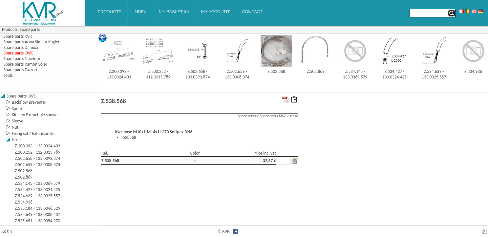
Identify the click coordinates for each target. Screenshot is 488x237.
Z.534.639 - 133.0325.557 (434, 74)
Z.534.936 (473, 71)
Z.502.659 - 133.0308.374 (237, 74)
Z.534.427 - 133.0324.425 (394, 74)
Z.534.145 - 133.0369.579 (355, 74)
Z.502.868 (276, 71)
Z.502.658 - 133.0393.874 (197, 74)
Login (7, 231)
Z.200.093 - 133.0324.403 (119, 74)
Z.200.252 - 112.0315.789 (158, 74)
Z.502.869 (316, 71)
